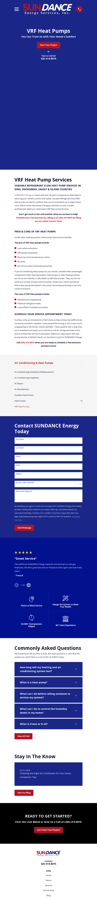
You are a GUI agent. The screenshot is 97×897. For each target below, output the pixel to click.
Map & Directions (48, 831)
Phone (18, 360)
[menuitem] (48, 275)
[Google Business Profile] (40, 884)
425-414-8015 (48, 58)
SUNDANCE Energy (23, 98)
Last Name (20, 351)
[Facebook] (45, 884)
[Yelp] (51, 884)
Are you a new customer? (25, 386)
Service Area (48, 793)
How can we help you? (24, 395)
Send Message (24, 431)
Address (19, 377)
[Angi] (57, 884)
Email (18, 369)
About (48, 783)
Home (48, 778)
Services (48, 788)
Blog (48, 799)
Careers (48, 803)
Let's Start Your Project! (48, 733)
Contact (48, 809)
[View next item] (29, 488)
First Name (20, 343)
